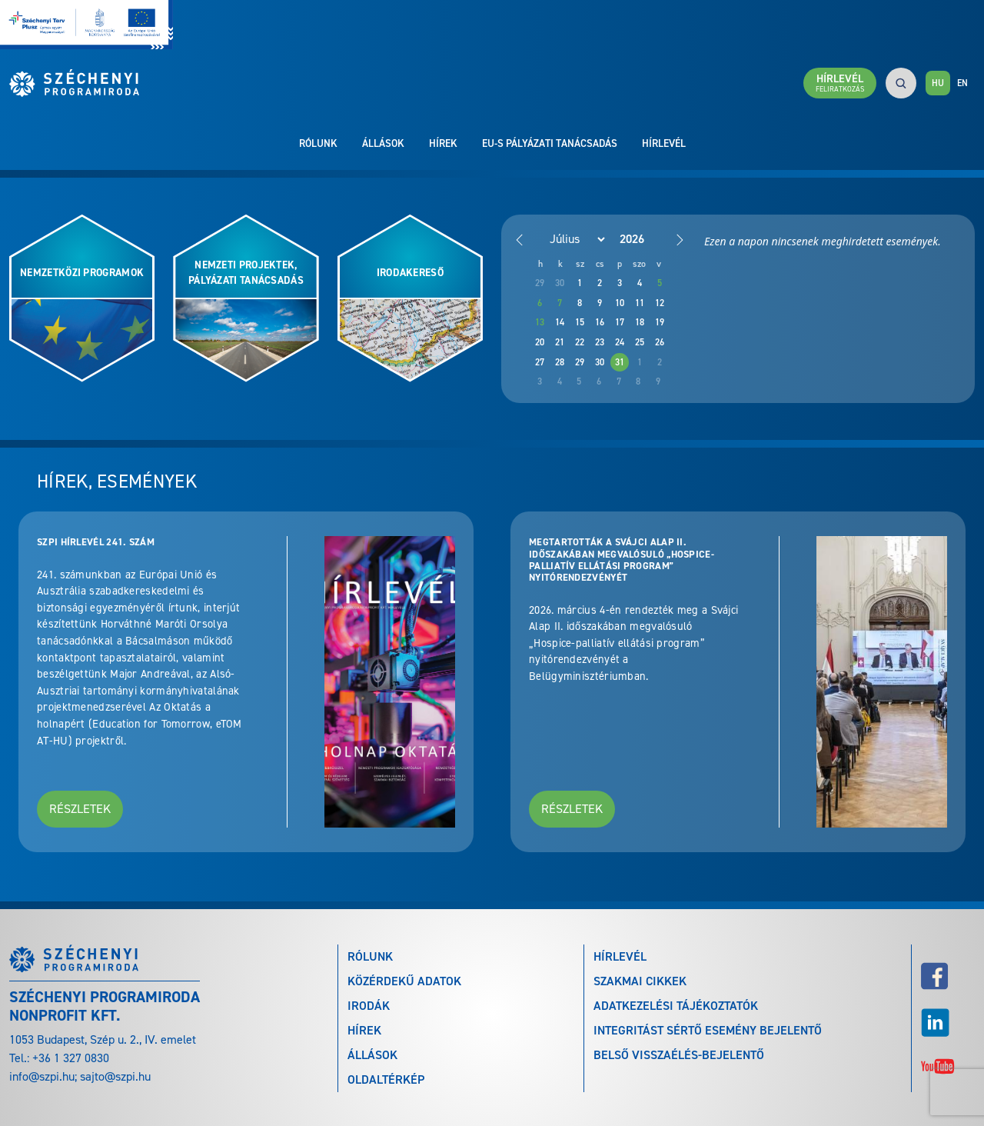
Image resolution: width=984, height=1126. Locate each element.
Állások (383, 143)
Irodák (368, 1006)
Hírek (443, 143)
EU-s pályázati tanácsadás (549, 143)
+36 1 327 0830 (70, 1058)
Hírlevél (664, 143)
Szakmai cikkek (639, 981)
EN (962, 83)
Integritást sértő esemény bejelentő (707, 1030)
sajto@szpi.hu (115, 1076)
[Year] (644, 239)
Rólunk (318, 143)
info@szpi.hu (42, 1076)
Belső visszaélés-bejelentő (678, 1055)
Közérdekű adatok (404, 981)
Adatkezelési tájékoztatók (675, 1006)
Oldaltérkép (385, 1079)
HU (938, 83)
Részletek (80, 809)
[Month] (568, 239)
